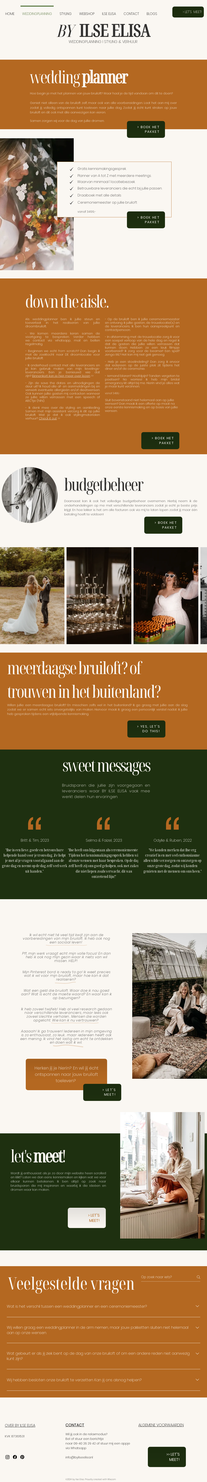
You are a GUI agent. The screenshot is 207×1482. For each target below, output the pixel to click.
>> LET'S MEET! (173, 1457)
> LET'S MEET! (94, 1218)
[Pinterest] (22, 1457)
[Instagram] (7, 1457)
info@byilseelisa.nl (79, 1457)
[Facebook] (15, 1457)
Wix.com (112, 1479)
